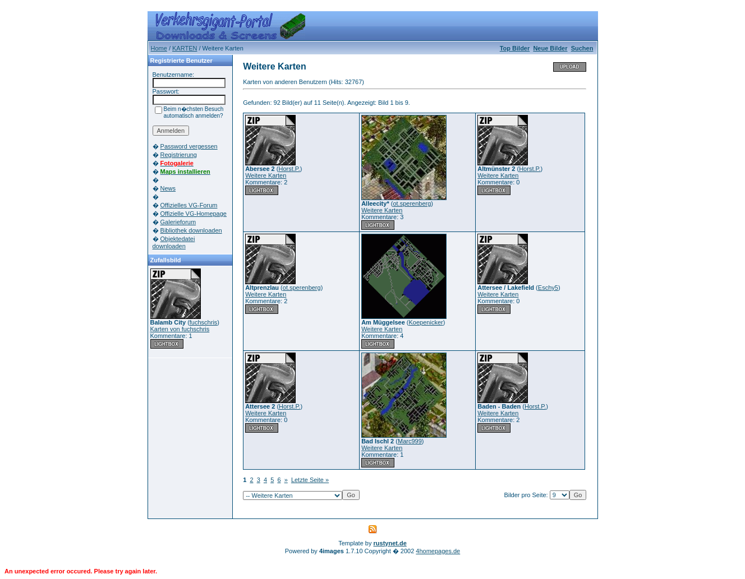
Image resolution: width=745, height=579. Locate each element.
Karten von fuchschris (180, 329)
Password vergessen (189, 146)
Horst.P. (289, 168)
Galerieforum (178, 222)
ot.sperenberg (412, 203)
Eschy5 (548, 287)
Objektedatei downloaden (174, 242)
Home (159, 48)
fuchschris (204, 322)
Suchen (582, 48)
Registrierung (178, 154)
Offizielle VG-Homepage (193, 213)
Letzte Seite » (310, 479)
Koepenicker (426, 322)
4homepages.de (438, 551)
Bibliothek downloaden (191, 230)
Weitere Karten (265, 175)
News (168, 188)
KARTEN (184, 48)
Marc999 (410, 441)
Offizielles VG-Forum (189, 205)
